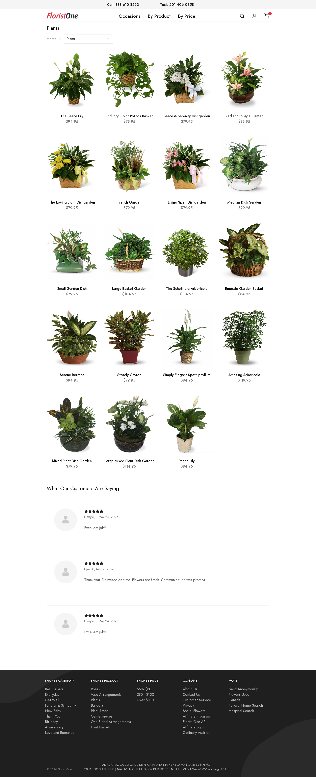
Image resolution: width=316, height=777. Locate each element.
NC (96, 769)
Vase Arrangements (106, 694)
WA (194, 769)
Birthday (51, 721)
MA (183, 765)
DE (141, 765)
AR (112, 765)
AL (108, 765)
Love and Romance (59, 732)
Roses (95, 689)
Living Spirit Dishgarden (187, 202)
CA (122, 765)
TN (171, 769)
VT (189, 769)
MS (86, 769)
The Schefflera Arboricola (187, 288)
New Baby (53, 710)
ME (193, 765)
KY (174, 765)
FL (145, 765)
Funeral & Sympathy (60, 705)
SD (166, 769)
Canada (234, 699)
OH (134, 769)
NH (110, 769)
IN (166, 765)
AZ (117, 765)
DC (136, 765)
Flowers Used (239, 694)
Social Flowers (194, 710)
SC (162, 769)
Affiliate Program (196, 716)
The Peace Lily (71, 116)
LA (178, 765)
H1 (227, 769)
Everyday (52, 694)
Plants (95, 699)
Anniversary (54, 727)
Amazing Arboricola (244, 374)
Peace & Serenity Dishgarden (186, 116)
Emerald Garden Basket (244, 288)
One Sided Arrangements (111, 721)
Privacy (188, 705)
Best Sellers (54, 689)
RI (158, 769)
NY (129, 769)
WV (204, 769)
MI (197, 765)
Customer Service (197, 699)
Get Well (52, 699)
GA (149, 765)
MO (208, 765)
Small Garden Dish (72, 288)
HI (153, 765)
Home (51, 38)
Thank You (52, 716)
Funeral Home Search (246, 705)
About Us (190, 689)
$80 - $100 (145, 694)
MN (202, 765)
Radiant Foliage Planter (244, 116)
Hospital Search (241, 710)
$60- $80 (144, 689)
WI (199, 769)
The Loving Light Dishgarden (72, 202)
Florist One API (195, 721)
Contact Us (191, 694)
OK (145, 769)
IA (157, 765)
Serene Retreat (72, 374)
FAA (140, 769)
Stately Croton (129, 374)
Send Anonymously (243, 689)
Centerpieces (101, 716)
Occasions (129, 16)
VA (185, 769)
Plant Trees (99, 710)
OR (150, 769)
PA (155, 769)
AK (104, 765)
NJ (114, 769)
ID (160, 765)
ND (101, 769)
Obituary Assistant (197, 732)
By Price (186, 16)
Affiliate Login (194, 727)
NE (106, 769)
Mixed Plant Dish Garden (72, 460)
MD (188, 765)
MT (91, 769)
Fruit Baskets (101, 727)
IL (163, 765)
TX (176, 769)
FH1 (222, 769)
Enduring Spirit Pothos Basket (129, 116)
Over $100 (145, 699)
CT (132, 765)
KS (170, 765)
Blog (216, 769)
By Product (159, 16)
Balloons (97, 705)
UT (180, 769)
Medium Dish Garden (244, 202)
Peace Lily (187, 460)
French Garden (129, 202)
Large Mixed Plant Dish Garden (129, 460)
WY (210, 769)
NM (119, 769)
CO (127, 765)
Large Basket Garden (129, 288)
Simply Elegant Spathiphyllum (186, 374)
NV (125, 769)
